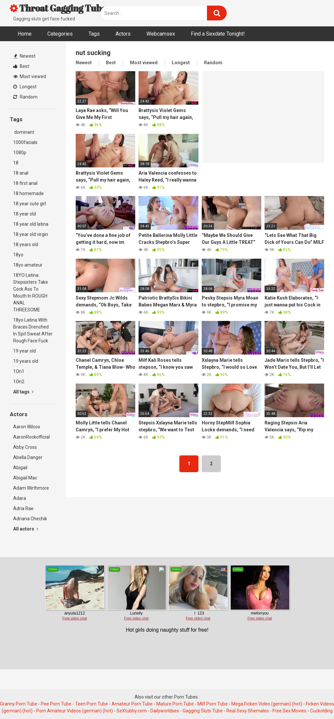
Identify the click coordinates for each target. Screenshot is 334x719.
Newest (25, 56)
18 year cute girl (29, 203)
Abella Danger (27, 457)
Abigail (20, 467)
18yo (18, 254)
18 (15, 162)
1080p (19, 152)
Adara (19, 498)
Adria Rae (23, 508)
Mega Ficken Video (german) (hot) (266, 703)
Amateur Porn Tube (132, 703)
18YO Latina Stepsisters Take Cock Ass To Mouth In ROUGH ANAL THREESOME (30, 292)
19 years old (25, 361)
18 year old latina (30, 224)
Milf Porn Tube (212, 703)
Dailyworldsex (164, 710)
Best (21, 66)
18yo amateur (27, 265)
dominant (23, 132)
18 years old (25, 244)
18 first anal (25, 183)
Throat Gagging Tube (58, 8)
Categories (60, 34)
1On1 (18, 371)
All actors (25, 529)
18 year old (24, 213)
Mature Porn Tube (175, 703)
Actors (123, 34)
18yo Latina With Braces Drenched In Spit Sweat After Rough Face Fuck (33, 330)
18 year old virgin (30, 234)
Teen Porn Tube (91, 703)
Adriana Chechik (30, 518)
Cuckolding (321, 710)
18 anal (20, 173)
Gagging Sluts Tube (203, 710)
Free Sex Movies (289, 710)
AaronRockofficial (31, 437)
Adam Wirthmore (31, 488)
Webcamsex (160, 34)
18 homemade (28, 193)
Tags (94, 34)
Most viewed (29, 76)
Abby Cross (25, 447)
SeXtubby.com (132, 710)
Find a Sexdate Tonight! (218, 34)
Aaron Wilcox (26, 426)
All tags (23, 391)
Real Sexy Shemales (247, 710)
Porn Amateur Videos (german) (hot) (74, 710)
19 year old (24, 351)
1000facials (25, 142)
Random (25, 97)
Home (25, 34)
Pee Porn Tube (56, 703)
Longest (25, 86)
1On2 (18, 381)
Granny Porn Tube (18, 703)
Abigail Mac (25, 477)
